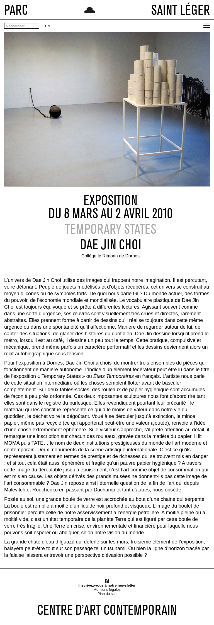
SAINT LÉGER (180, 10)
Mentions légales (107, 589)
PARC (16, 10)
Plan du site (107, 594)
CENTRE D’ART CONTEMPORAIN (107, 610)
